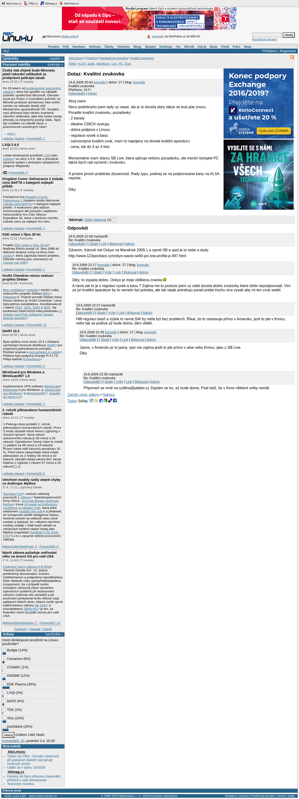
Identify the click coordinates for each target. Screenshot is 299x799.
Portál (225, 46)
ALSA (82, 63)
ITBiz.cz (31, 3)
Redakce (231, 796)
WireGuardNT (36, 393)
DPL (47, 293)
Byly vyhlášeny (13, 290)
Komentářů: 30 (13, 741)
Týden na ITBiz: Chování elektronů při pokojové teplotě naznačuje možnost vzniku (33, 760)
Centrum (20, 629)
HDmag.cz (48, 3)
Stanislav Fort (13, 494)
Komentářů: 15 (36, 325)
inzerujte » (55, 64)
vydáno (8, 159)
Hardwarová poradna (114, 58)
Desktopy (165, 46)
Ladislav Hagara (13, 138)
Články (109, 46)
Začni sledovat (95, 220)
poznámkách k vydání (44, 352)
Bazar (213, 46)
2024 (36, 307)
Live (114, 63)
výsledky (32, 290)
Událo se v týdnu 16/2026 (26, 767)
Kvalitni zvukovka (142, 58)
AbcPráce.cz (68, 3)
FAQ (66, 46)
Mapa (247, 46)
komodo (100, 82)
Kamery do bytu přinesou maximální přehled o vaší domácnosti (34, 778)
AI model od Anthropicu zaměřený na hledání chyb (30, 506)
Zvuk (128, 63)
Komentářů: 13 (50, 623)
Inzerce (244, 796)
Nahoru (109, 395)
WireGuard (52, 386)
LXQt (47, 155)
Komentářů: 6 (49, 546)
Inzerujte (158, 36)
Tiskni (72, 401)
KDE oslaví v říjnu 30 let (21, 234)
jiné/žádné (12, 726)
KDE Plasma (14, 684)
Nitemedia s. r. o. (130, 796)
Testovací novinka (20, 784)
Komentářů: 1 (36, 138)
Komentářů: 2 (36, 404)
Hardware (78, 46)
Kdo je (202, 46)
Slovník (189, 46)
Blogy (137, 46)
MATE (9, 701)
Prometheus (31, 359)
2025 (46, 307)
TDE (8, 710)
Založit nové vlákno (83, 395)
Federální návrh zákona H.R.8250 (27, 567)
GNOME (11, 675)
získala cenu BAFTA (17, 204)
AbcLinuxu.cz (11, 3)
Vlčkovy (25, 497)
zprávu (8, 255)
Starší (47, 629)
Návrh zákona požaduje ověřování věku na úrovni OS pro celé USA (29, 554)
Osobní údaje (286, 796)
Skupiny (150, 46)
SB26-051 (31, 609)
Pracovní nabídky (17, 64)
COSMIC (12, 667)
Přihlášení (269, 51)
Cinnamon (12, 659)
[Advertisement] (122, 206)
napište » (56, 58)
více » (11, 133)
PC (120, 63)
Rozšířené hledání (264, 39)
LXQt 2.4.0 (10, 145)
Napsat (35, 629)
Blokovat (116, 244)
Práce (236, 46)
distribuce (103, 63)
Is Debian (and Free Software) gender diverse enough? (32, 314)
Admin (92, 93)
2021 (27, 307)
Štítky (73, 63)
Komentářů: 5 (36, 473)
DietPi (51, 345)
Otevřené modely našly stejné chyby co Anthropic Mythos (31, 481)
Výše (108, 272)
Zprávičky (10, 58)
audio (91, 63)
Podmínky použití (262, 796)
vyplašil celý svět (31, 511)
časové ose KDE (15, 262)
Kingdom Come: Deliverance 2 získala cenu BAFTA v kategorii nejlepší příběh (32, 182)
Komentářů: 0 (18, 172)
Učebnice (123, 46)
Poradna (53, 46)
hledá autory (69, 36)
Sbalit (93, 244)
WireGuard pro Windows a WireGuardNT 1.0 (23, 374)
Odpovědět (76, 93)
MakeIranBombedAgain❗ (20, 546)
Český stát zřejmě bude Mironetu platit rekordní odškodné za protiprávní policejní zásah (28, 74)
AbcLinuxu (16, 752)
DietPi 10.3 (10, 331)
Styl (6, 51)
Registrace (288, 51)
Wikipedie (10, 297)
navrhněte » (54, 634)
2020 (18, 307)
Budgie (10, 650)
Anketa (8, 634)
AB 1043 (41, 605)
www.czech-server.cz (43, 796)
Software (95, 46)
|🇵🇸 (4, 172)
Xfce (8, 718)
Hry (178, 46)
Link (104, 244)
